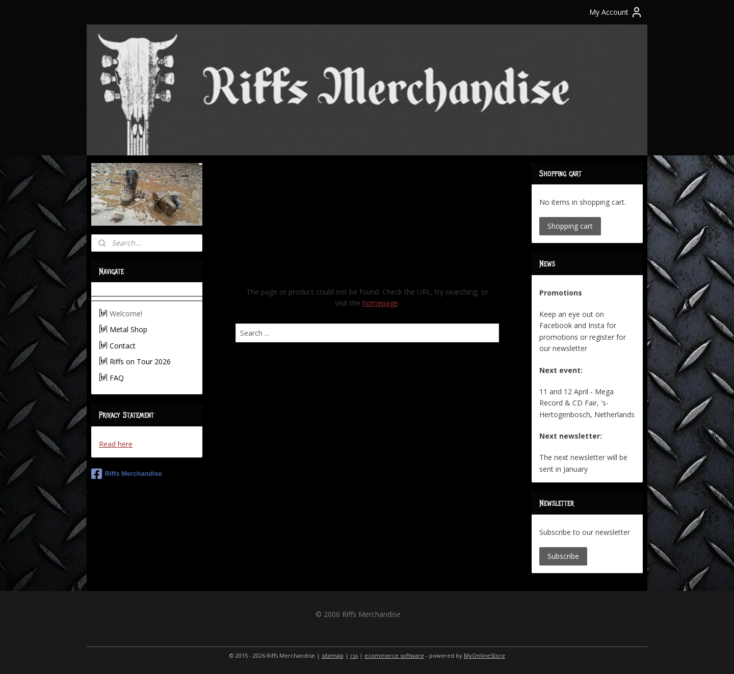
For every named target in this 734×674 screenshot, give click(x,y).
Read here (116, 444)
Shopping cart (570, 226)
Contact (123, 346)
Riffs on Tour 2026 (140, 361)
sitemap (333, 655)
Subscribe (563, 556)
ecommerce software (394, 655)
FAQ (117, 378)
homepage (380, 303)
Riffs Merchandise (126, 474)
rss (354, 655)
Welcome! (126, 313)
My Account (616, 12)
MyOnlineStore (484, 655)
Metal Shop (128, 329)
